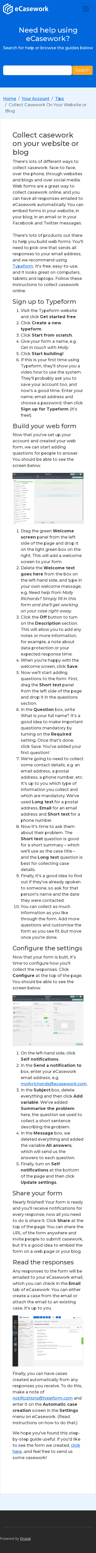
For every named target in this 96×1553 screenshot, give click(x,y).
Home (9, 98)
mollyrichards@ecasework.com (54, 1083)
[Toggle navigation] (86, 9)
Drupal (25, 1539)
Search (82, 70)
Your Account (35, 98)
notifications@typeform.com (43, 1398)
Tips (59, 98)
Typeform (23, 266)
